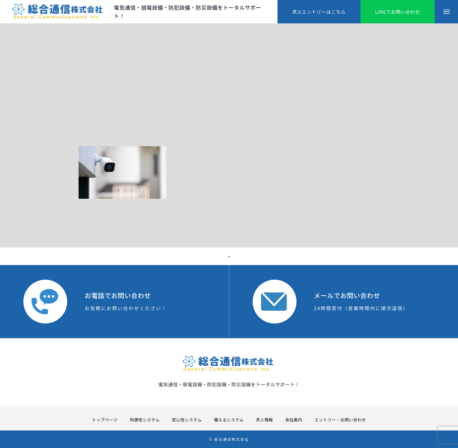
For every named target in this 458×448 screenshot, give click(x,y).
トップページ (105, 420)
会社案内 (293, 420)
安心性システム (187, 420)
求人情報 (264, 420)
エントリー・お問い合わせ (340, 420)
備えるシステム (229, 420)
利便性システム (145, 420)
